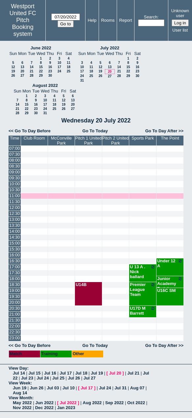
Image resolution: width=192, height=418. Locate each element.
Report (125, 20)
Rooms (107, 20)
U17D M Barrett (143, 311)
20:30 (14, 308)
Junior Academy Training (170, 283)
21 (31, 71)
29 (41, 75)
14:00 (14, 231)
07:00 (14, 148)
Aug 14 (20, 392)
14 (31, 67)
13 (22, 67)
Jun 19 (19, 387)
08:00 (14, 160)
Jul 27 (90, 378)
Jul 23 (27, 378)
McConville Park (61, 140)
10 (59, 63)
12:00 (14, 207)
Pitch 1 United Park (88, 140)
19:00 (14, 290)
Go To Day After (161, 130)
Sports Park (143, 138)
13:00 (14, 219)
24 (59, 71)
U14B (81, 284)
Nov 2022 (22, 407)
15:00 (14, 243)
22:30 (14, 331)
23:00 (14, 337)
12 (13, 67)
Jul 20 (115, 373)
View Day (18, 368)
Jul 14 (19, 373)
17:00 (14, 266)
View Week (20, 382)
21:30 (14, 320)
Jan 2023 (66, 407)
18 (68, 67)
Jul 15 (34, 373)
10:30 (14, 189)
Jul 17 (66, 373)
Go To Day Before (33, 130)
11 (68, 63)
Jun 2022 (44, 402)
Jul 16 (50, 373)
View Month (20, 397)
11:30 (14, 201)
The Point (170, 138)
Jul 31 (120, 387)
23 (50, 71)
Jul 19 (97, 373)
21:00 (14, 314)
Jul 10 (68, 387)
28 (31, 75)
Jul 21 (133, 373)
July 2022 (109, 47)
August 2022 (45, 85)
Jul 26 (74, 378)
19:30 (14, 296)
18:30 (14, 284)
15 (41, 67)
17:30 (14, 272)
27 (22, 75)
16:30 (14, 260)
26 (13, 75)
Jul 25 (58, 378)
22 (41, 71)
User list (180, 30)
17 (59, 67)
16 (50, 67)
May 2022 (22, 402)
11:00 (14, 195)
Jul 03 (53, 387)
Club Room (34, 138)
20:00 (14, 302)
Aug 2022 (92, 402)
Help (92, 20)
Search (150, 16)
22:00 (14, 326)
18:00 (14, 278)
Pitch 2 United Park (115, 140)
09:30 (14, 177)
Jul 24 (43, 378)
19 (13, 71)
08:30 (14, 166)
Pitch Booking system (23, 27)
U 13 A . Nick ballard (143, 271)
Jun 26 (36, 387)
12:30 (14, 213)
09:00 (14, 172)
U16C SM (166, 290)
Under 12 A (170, 263)
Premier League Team (143, 289)
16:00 (14, 254)
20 (22, 71)
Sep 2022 (114, 402)
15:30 (14, 249)
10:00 (14, 183)
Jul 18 (81, 373)
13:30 (14, 225)
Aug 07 (137, 387)
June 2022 (41, 47)
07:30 (14, 154)
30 (50, 75)
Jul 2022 (68, 402)
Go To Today (95, 130)
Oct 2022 (136, 402)
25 (68, 71)
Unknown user (180, 13)
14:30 (14, 237)
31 (82, 80)
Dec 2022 (44, 407)
